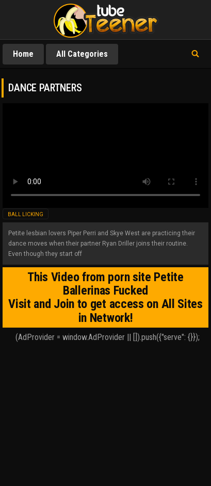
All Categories (82, 54)
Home (23, 54)
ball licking (25, 214)
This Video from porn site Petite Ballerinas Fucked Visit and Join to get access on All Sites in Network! (105, 297)
